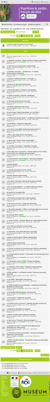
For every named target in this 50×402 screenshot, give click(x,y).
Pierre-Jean (22, 194)
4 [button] (29, 36)
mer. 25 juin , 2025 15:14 (33, 222)
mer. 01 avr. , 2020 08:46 (29, 45)
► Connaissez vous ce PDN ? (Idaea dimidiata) (23, 261)
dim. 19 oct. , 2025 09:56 (34, 74)
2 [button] (24, 36)
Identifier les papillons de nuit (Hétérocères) (22, 29)
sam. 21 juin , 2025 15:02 (30, 238)
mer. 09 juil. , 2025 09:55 (29, 182)
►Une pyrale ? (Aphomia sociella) (19, 298)
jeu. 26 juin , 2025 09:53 (33, 216)
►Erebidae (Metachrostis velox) (18, 107)
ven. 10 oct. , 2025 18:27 (29, 80)
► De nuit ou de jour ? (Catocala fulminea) (21, 203)
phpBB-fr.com (4, 387)
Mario (20, 136)
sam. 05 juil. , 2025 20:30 (30, 188)
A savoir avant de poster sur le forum (20, 44)
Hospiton (21, 67)
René (20, 80)
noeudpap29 (22, 62)
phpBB (4, 378)
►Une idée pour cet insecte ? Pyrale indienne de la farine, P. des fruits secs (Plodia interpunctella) (27, 152)
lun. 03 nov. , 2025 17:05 (32, 67)
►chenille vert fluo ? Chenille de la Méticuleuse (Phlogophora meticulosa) (23, 326)
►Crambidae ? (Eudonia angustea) (19, 123)
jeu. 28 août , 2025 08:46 (31, 114)
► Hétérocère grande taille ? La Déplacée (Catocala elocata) (28, 118)
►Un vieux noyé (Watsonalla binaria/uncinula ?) (23, 129)
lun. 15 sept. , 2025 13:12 (30, 97)
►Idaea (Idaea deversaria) (16, 243)
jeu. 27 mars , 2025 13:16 (30, 343)
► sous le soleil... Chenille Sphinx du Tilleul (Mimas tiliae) (27, 220)
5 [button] (31, 36)
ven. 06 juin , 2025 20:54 (34, 257)
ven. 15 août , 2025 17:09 (30, 142)
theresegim (22, 250)
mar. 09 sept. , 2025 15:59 (32, 102)
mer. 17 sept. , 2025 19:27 (30, 91)
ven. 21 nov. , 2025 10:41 (30, 56)
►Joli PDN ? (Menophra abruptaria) (19, 279)
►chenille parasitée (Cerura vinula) (19, 170)
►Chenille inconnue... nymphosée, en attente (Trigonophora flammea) (22, 72)
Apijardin (21, 102)
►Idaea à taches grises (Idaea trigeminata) (22, 237)
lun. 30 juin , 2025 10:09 (29, 199)
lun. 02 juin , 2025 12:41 (32, 268)
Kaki (20, 45)
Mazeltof (3, 392)
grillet (20, 275)
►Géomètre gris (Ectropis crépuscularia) (21, 198)
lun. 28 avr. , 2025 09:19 (29, 299)
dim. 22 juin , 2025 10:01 (29, 227)
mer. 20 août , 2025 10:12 (30, 130)
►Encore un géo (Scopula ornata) (18, 84)
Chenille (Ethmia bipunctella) (17, 175)
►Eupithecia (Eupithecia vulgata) (18, 309)
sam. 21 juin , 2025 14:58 (30, 244)
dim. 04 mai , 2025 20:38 (32, 288)
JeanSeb (21, 114)
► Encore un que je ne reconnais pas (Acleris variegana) (27, 248)
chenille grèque (12, 164)
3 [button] (26, 36)
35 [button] (36, 36)
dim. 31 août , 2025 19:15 (30, 108)
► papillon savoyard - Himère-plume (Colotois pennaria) (26, 60)
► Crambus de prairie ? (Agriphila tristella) (22, 146)
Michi (20, 56)
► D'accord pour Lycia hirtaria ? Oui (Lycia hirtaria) (25, 159)
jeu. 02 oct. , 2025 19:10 (29, 85)
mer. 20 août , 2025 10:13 (30, 125)
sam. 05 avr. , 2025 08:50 (34, 321)
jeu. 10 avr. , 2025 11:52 (29, 310)
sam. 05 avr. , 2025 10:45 (30, 316)
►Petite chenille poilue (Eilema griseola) (21, 314)
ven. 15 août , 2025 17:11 (30, 136)
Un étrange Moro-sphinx (15, 215)
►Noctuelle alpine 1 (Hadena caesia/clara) (21, 90)
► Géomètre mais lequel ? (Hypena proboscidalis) (24, 267)
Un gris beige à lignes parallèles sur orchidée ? (23, 112)
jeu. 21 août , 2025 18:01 (31, 119)
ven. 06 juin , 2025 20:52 (34, 262)
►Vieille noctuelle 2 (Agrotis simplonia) (20, 95)
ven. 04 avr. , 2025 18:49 (29, 329)
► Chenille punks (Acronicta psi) (18, 101)
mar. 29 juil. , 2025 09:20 (34, 160)
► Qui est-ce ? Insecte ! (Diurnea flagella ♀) (22, 320)
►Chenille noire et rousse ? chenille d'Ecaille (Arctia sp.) (27, 303)
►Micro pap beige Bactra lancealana (19, 135)
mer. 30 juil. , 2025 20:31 (34, 154)
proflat (5, 389)
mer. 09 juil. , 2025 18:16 (29, 177)
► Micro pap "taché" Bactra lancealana (20, 140)
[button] (18, 35)
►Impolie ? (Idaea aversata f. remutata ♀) (21, 78)
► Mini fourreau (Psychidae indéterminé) (21, 66)
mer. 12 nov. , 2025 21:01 (34, 62)
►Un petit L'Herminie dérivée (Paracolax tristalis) (24, 181)
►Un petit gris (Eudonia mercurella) (19, 226)
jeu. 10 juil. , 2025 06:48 (29, 171)
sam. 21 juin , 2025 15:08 (30, 233)
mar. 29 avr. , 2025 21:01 (34, 293)
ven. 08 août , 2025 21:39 (32, 147)
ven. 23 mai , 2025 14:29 (29, 281)
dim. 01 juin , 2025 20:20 (29, 275)
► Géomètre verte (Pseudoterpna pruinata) (22, 231)
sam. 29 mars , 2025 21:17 (32, 336)
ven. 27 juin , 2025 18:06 (31, 210)
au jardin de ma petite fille (16, 192)
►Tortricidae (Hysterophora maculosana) (21, 292)
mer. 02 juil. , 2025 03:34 (33, 194)
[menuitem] (6, 2)
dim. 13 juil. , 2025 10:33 (29, 165)
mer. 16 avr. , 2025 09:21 (29, 305)
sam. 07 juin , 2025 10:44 (33, 250)
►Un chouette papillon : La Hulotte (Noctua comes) (25, 187)
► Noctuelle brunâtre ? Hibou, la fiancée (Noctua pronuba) (27, 209)
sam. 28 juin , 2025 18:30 (34, 205)
